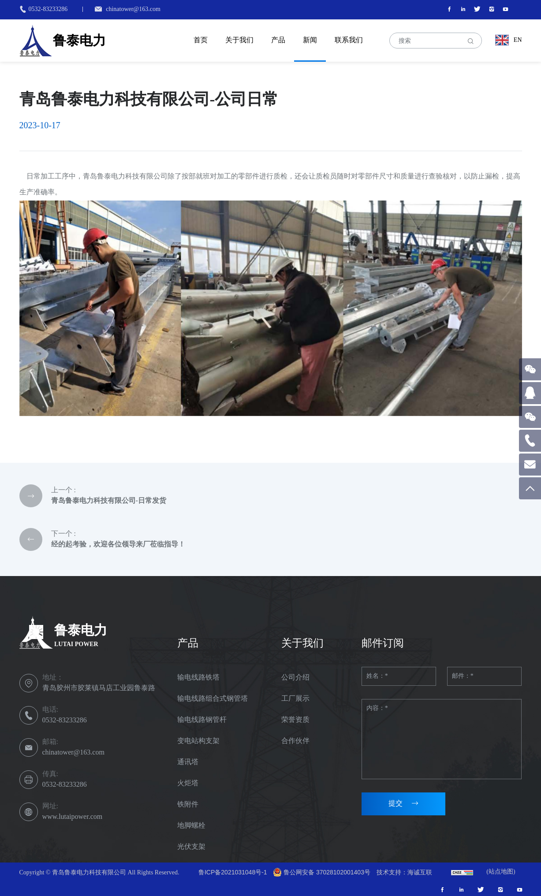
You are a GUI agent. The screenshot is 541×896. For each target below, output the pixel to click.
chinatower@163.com (133, 9)
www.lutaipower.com (72, 817)
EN (518, 40)
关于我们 (239, 40)
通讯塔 (187, 762)
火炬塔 (187, 783)
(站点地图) (500, 872)
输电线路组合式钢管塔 (212, 698)
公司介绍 (295, 677)
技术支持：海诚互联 (404, 872)
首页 (201, 40)
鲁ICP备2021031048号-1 (232, 872)
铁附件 (187, 804)
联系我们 (349, 40)
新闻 (310, 40)
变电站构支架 (198, 740)
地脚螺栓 (191, 825)
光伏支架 (191, 846)
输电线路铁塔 (198, 677)
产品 (278, 40)
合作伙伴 (295, 740)
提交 (395, 803)
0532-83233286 (48, 9)
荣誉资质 (295, 719)
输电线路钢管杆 (202, 719)
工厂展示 (295, 698)
